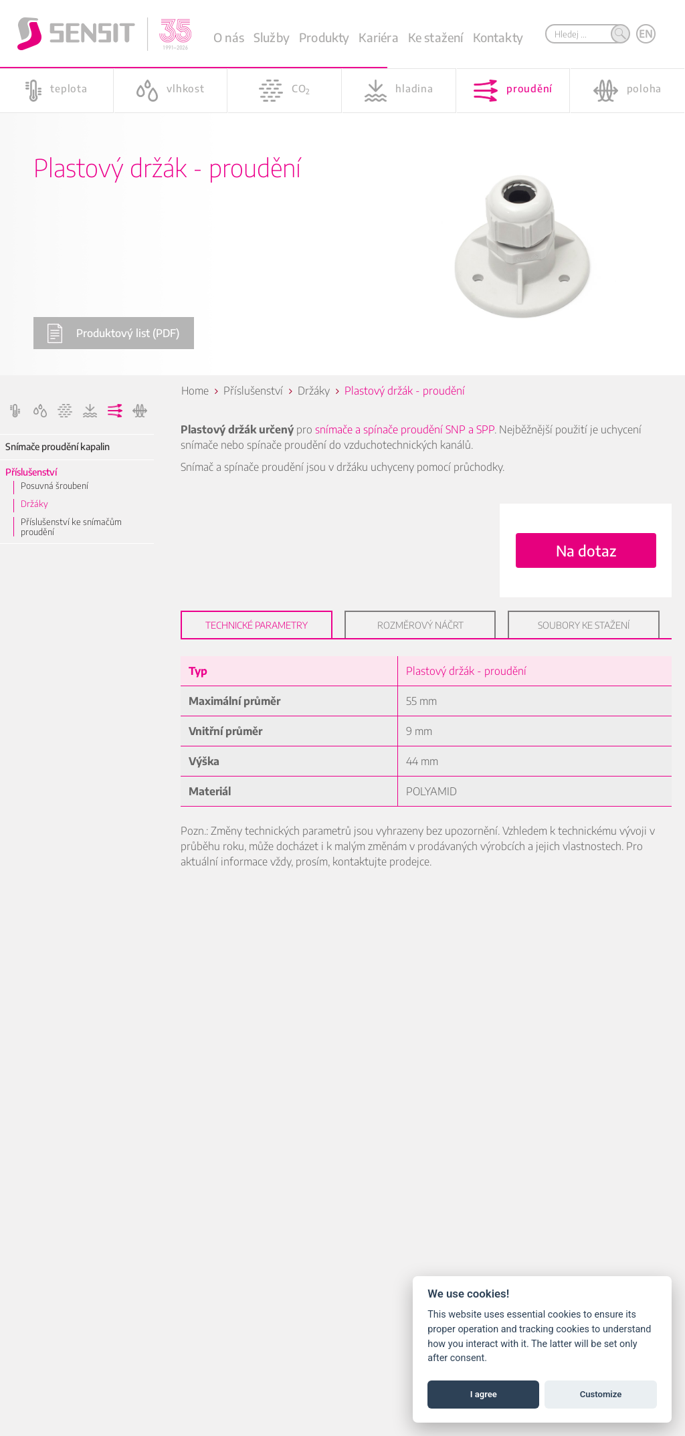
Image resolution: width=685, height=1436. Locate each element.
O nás (228, 37)
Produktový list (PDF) (113, 333)
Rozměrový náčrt (420, 625)
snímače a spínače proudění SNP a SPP (404, 429)
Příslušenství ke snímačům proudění (71, 526)
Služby (272, 37)
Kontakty (498, 37)
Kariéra (378, 37)
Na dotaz (586, 550)
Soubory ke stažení (583, 625)
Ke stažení (436, 37)
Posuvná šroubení (54, 485)
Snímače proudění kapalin (57, 446)
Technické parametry (256, 625)
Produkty (324, 37)
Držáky (34, 503)
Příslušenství (31, 472)
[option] (342, 187)
